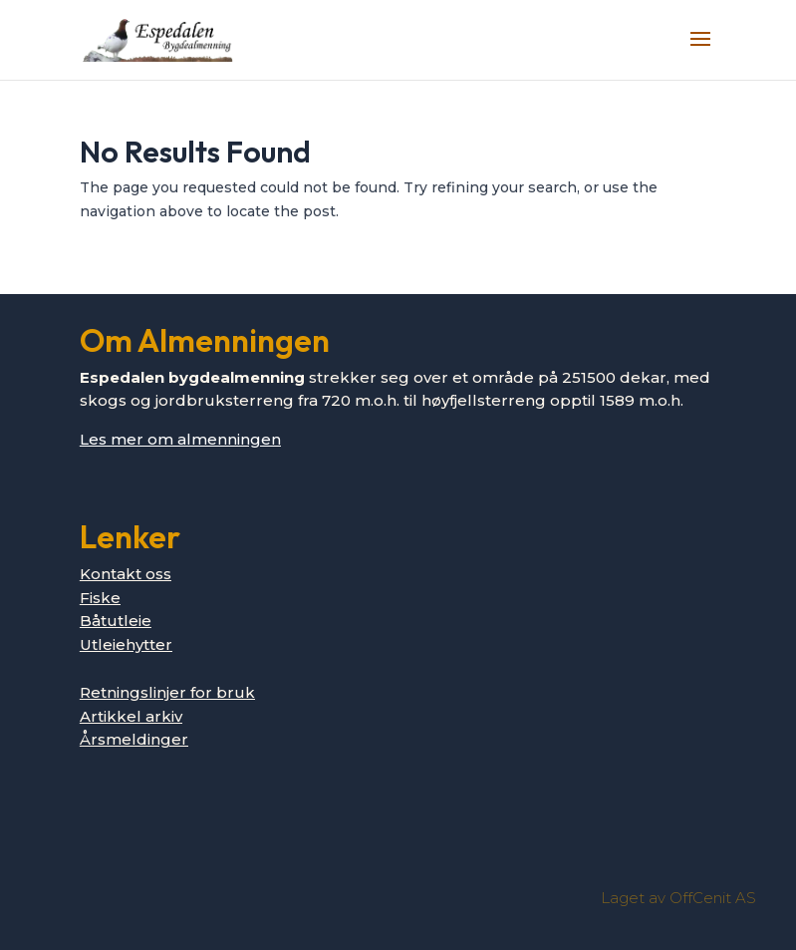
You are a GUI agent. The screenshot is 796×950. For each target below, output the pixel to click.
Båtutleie (115, 620)
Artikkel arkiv (131, 716)
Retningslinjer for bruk (167, 692)
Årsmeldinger (134, 739)
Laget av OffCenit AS (678, 897)
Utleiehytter (126, 644)
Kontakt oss (125, 573)
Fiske (100, 597)
